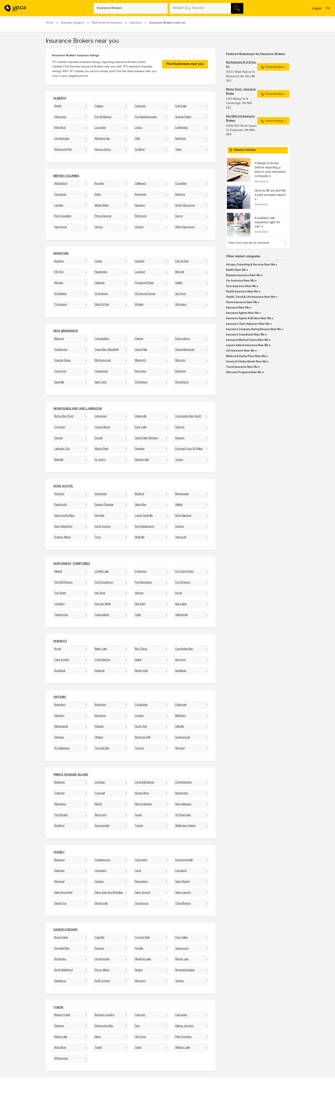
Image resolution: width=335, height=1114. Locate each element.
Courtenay (60, 194)
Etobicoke (181, 704)
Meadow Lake (143, 959)
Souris (138, 815)
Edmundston (182, 338)
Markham (180, 715)
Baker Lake (101, 649)
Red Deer (180, 138)
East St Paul (181, 261)
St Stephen (141, 382)
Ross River (60, 1047)
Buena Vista (61, 937)
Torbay (179, 459)
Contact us (282, 1086)
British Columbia (66, 176)
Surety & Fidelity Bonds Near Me (246, 361)
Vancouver (60, 227)
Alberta (59, 98)
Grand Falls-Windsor (146, 438)
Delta (98, 194)
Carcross (140, 1015)
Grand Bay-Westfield (107, 349)
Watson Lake (182, 1047)
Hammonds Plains (64, 515)
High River (60, 127)
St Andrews (101, 293)
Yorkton (179, 981)
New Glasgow (183, 515)
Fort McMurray (103, 117)
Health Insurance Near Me (242, 291)
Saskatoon (60, 981)
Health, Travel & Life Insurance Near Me (250, 297)
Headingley (101, 272)
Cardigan (100, 782)
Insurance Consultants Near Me (245, 334)
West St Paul (102, 304)
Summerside (102, 825)
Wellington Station (185, 825)
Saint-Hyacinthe (63, 892)
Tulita (138, 615)
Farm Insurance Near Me (241, 286)
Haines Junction (184, 1026)
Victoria (139, 227)
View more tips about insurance (248, 242)
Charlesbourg (102, 860)
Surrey (179, 216)
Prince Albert (102, 970)
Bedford (139, 494)
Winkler (139, 304)
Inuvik (178, 593)
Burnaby (99, 183)
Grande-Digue (62, 360)
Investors (104, 1111)
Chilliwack (140, 183)
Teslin (138, 1047)
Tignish (139, 825)
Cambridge (141, 704)
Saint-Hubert (182, 881)
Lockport (140, 272)
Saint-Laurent (183, 892)
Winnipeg (180, 304)
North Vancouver (185, 205)
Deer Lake (141, 427)
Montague (60, 804)
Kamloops (140, 194)
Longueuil (181, 870)
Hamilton (59, 715)
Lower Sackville (144, 515)
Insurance (261, 181)
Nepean (99, 726)
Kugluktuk (60, 670)
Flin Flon (59, 272)
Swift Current (102, 981)
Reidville (58, 459)
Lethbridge (181, 127)
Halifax (179, 504)
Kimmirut (180, 659)
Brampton (60, 704)
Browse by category (158, 1104)
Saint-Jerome (142, 892)
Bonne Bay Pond (63, 416)
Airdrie (58, 106)
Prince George (103, 216)
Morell (98, 804)
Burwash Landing (105, 1015)
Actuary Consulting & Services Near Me (250, 264)
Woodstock (182, 382)
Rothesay (180, 371)
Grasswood (181, 948)
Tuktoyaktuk (102, 615)
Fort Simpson (182, 582)
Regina (139, 970)
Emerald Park (61, 948)
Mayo (98, 1036)
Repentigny (141, 881)
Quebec (59, 852)
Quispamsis (101, 371)
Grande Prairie (183, 117)
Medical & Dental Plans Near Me (246, 356)
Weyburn (140, 981)
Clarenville (141, 416)
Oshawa (59, 737)
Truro (98, 537)
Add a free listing (57, 1108)
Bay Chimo (141, 649)
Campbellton (102, 338)
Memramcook (103, 360)
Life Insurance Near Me (240, 350)
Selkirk (178, 282)
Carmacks (181, 1015)
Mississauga (61, 726)
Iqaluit (138, 659)
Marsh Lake (60, 1036)
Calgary (99, 106)
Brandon (59, 261)
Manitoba (61, 253)
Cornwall (100, 793)
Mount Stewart (143, 804)
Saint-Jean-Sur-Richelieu (109, 892)
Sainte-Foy (60, 903)
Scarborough (182, 737)
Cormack (59, 427)
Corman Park (142, 937)
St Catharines (62, 748)
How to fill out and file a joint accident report (270, 193)
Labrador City (62, 448)
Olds (137, 138)
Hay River (100, 593)
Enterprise (141, 571)
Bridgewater (182, 494)
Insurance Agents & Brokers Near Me (248, 318)
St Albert (140, 149)
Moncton (180, 360)
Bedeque (59, 782)
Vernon (99, 227)
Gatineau (59, 870)
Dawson (59, 1026)
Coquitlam (181, 183)
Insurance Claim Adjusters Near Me (247, 324)
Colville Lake (102, 571)
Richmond (141, 216)
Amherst (59, 494)
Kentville (99, 515)
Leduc (138, 127)
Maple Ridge (102, 205)
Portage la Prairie (144, 282)
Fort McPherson (63, 582)
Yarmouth (181, 537)
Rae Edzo (140, 604)
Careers (103, 1108)
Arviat (57, 649)
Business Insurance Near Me (243, 275)
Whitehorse (61, 1058)
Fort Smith (60, 593)
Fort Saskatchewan (146, 117)
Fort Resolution (143, 582)
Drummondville (184, 860)
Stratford (59, 825)
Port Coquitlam (62, 216)
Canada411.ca (252, 1104)
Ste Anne (180, 293)
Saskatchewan (65, 929)
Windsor (180, 748)
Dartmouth (60, 504)
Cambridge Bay (184, 649)
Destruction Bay (104, 1026)
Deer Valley (181, 937)
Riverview (140, 371)
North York (141, 726)
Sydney (179, 526)
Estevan (99, 948)
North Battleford (63, 970)
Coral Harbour (102, 659)
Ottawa (99, 737)
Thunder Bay (102, 748)
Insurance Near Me (237, 307)
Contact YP (105, 1104)
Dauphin (139, 261)
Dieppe (139, 338)
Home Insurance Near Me (241, 302)
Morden (58, 282)
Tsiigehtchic (61, 615)
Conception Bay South (188, 416)
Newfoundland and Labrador (77, 408)
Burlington (100, 704)
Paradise (139, 448)
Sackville (59, 382)
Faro (137, 1026)
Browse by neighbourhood (161, 1111)
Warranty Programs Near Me (244, 372)
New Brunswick (65, 331)
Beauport (59, 860)
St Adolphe (60, 293)
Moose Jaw (182, 959)
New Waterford (63, 526)
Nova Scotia (63, 486)
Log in (317, 8)
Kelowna (180, 194)
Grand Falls (141, 349)
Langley (58, 205)
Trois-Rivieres (183, 903)
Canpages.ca (252, 1108)
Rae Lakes (181, 604)
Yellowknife (181, 615)
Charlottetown (183, 782)
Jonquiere (100, 870)
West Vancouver (185, 227)
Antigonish (101, 494)
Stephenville (142, 459)
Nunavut (60, 641)
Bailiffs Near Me (236, 270)
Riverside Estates (185, 970)
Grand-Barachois (184, 349)
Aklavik (58, 571)
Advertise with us (57, 1104)
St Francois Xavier (145, 293)
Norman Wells (103, 604)
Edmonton (60, 117)
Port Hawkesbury (144, 526)
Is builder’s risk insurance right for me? (267, 222)
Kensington (181, 793)
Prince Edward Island (70, 774)
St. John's (100, 459)
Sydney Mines (62, 537)
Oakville (179, 726)
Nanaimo (140, 205)
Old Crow (140, 1036)
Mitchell (179, 272)
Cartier (98, 261)
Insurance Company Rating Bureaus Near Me (253, 329)
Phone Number (271, 67)
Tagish (98, 1047)
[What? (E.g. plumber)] (131, 8)
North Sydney (103, 526)
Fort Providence (104, 582)
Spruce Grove (103, 149)
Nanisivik (100, 670)
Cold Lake (181, 106)
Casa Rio (99, 937)
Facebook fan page (206, 1111)
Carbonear (101, 416)
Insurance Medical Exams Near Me (247, 340)
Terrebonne (141, 903)
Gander (58, 438)
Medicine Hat (102, 138)
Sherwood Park (63, 149)
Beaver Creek (62, 1015)
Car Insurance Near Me (240, 280)
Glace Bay (140, 504)
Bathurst (59, 338)
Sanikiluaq (180, 670)
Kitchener (100, 715)
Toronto (139, 748)
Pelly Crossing (183, 1036)
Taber (178, 149)
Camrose (140, 106)
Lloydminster (61, 138)
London (139, 715)
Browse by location (157, 1108)
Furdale (139, 948)
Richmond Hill (142, 737)
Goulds (99, 438)
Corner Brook (102, 427)
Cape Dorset (61, 659)
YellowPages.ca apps (207, 1104)
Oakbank (100, 282)
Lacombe (100, 127)
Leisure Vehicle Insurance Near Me (247, 345)
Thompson (60, 304)
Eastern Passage (104, 504)
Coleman (59, 793)
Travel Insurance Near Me (241, 367)
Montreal (59, 881)
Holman (139, 593)
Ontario (59, 697)
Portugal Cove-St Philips (189, 448)
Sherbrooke (101, 903)
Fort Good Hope (184, 571)
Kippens (180, 438)
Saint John (101, 382)
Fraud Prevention (57, 1111)
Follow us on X (204, 1108)
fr (328, 8)
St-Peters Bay (183, 815)
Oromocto (60, 371)
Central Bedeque (144, 782)
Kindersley (60, 959)
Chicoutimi (141, 860)
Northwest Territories (71, 563)
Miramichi (140, 360)
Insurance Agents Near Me (242, 313)
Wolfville (139, 537)
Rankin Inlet (141, 670)
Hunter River (142, 793)
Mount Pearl (101, 448)
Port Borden (61, 815)
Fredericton (61, 349)
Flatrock (179, 427)
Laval (138, 870)
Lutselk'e (59, 604)
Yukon (58, 1007)
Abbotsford (60, 183)
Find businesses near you (185, 64)
